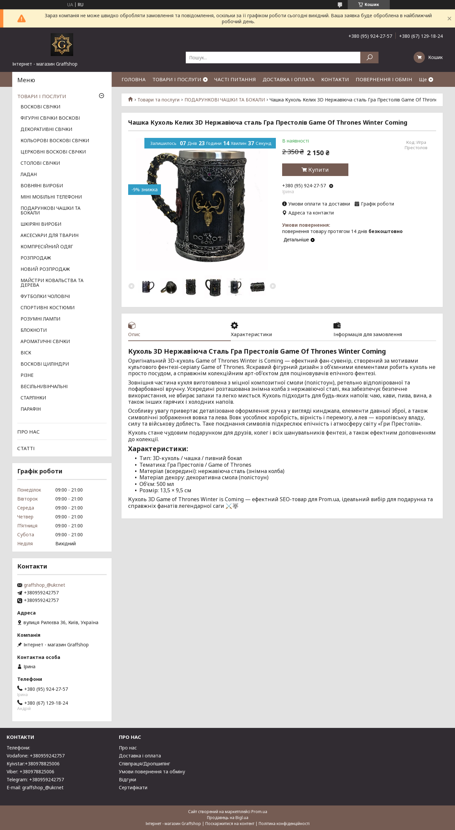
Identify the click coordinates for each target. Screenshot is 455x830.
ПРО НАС (28, 431)
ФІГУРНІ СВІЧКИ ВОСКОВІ (50, 118)
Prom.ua (259, 811)
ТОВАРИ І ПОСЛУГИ (176, 79)
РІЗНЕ (27, 375)
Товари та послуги (158, 100)
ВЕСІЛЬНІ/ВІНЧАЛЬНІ (44, 386)
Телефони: (18, 747)
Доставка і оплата (140, 755)
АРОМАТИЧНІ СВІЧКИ (45, 341)
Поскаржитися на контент (229, 823)
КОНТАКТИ (335, 79)
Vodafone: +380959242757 (36, 755)
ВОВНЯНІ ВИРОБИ (42, 186)
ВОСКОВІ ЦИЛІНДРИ (45, 364)
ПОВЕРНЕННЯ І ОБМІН (384, 79)
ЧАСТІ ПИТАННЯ (235, 79)
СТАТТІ (26, 448)
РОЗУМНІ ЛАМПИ (40, 319)
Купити (318, 169)
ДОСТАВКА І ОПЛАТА (289, 79)
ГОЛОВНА (134, 79)
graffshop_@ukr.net (44, 585)
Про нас (128, 747)
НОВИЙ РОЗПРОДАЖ (45, 269)
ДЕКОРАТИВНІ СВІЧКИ (46, 129)
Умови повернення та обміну (152, 771)
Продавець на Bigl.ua (227, 817)
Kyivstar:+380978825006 (33, 763)
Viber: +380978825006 (30, 771)
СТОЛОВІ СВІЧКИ (40, 163)
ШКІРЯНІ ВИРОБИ (41, 224)
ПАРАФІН (31, 409)
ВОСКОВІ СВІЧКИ (40, 107)
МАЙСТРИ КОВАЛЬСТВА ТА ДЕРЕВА (52, 283)
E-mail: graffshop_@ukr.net (35, 787)
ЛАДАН (29, 174)
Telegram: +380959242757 (35, 779)
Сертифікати (133, 787)
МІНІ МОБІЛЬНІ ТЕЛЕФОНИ (51, 197)
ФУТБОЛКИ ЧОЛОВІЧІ (45, 296)
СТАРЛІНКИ (33, 398)
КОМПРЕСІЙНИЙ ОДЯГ (47, 247)
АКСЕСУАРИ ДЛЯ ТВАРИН (49, 235)
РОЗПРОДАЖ (36, 258)
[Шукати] (369, 57)
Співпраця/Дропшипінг (144, 763)
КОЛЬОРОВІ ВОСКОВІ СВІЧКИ (55, 141)
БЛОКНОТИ (34, 330)
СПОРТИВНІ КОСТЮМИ (48, 308)
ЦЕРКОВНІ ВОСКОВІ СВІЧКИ (53, 152)
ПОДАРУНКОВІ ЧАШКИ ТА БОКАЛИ (224, 100)
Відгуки (127, 779)
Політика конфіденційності (284, 823)
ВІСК (26, 353)
